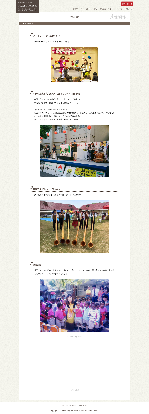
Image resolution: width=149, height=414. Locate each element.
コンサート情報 (91, 9)
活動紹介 (128, 9)
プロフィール (78, 9)
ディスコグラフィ (106, 9)
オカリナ (119, 9)
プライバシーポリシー (69, 406)
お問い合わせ (127, 4)
